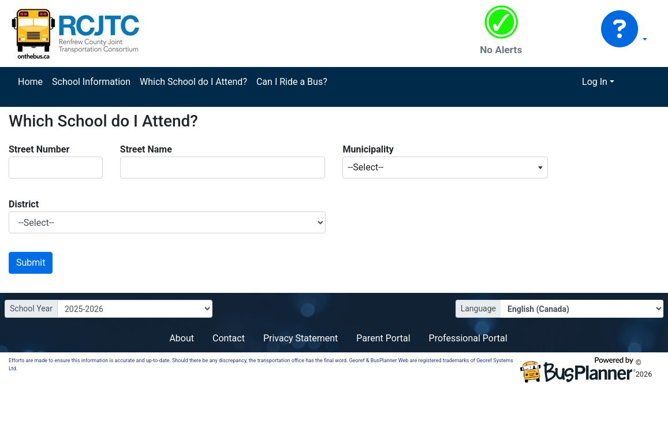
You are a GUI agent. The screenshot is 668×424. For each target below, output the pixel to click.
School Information (91, 81)
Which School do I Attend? (193, 81)
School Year (31, 308)
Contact (228, 338)
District (24, 204)
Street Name (146, 149)
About (181, 338)
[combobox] (445, 167)
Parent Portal (383, 338)
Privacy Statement (300, 338)
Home (30, 81)
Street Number (39, 149)
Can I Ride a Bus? (291, 81)
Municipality (367, 149)
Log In (594, 81)
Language (478, 308)
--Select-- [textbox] (365, 167)
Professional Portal (468, 338)
